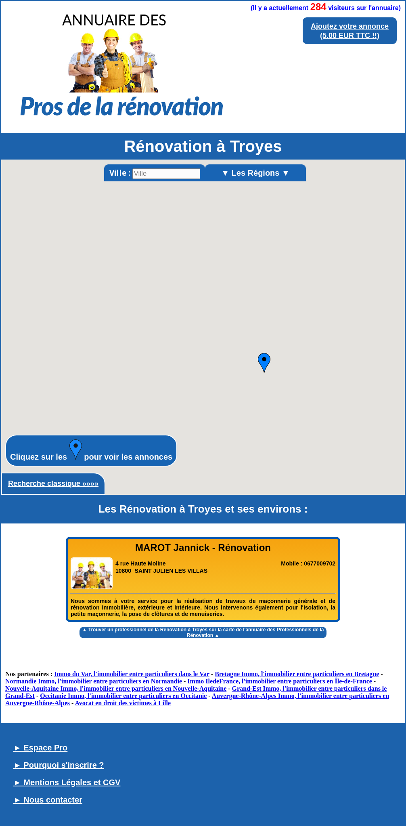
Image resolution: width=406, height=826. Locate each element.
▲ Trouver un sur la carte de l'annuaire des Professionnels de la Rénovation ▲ (203, 632)
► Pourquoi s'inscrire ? (58, 765)
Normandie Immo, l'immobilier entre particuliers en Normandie (93, 681)
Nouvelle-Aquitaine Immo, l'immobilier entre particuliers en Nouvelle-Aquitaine (115, 688)
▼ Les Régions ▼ (255, 172)
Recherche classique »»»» (53, 483)
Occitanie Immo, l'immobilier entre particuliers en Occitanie (123, 695)
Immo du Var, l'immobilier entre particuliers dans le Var (131, 673)
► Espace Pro (40, 747)
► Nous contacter (47, 799)
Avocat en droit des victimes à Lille (123, 703)
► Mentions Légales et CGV (66, 782)
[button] (264, 363)
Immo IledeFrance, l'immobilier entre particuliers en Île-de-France (279, 681)
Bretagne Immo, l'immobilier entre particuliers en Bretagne (297, 673)
